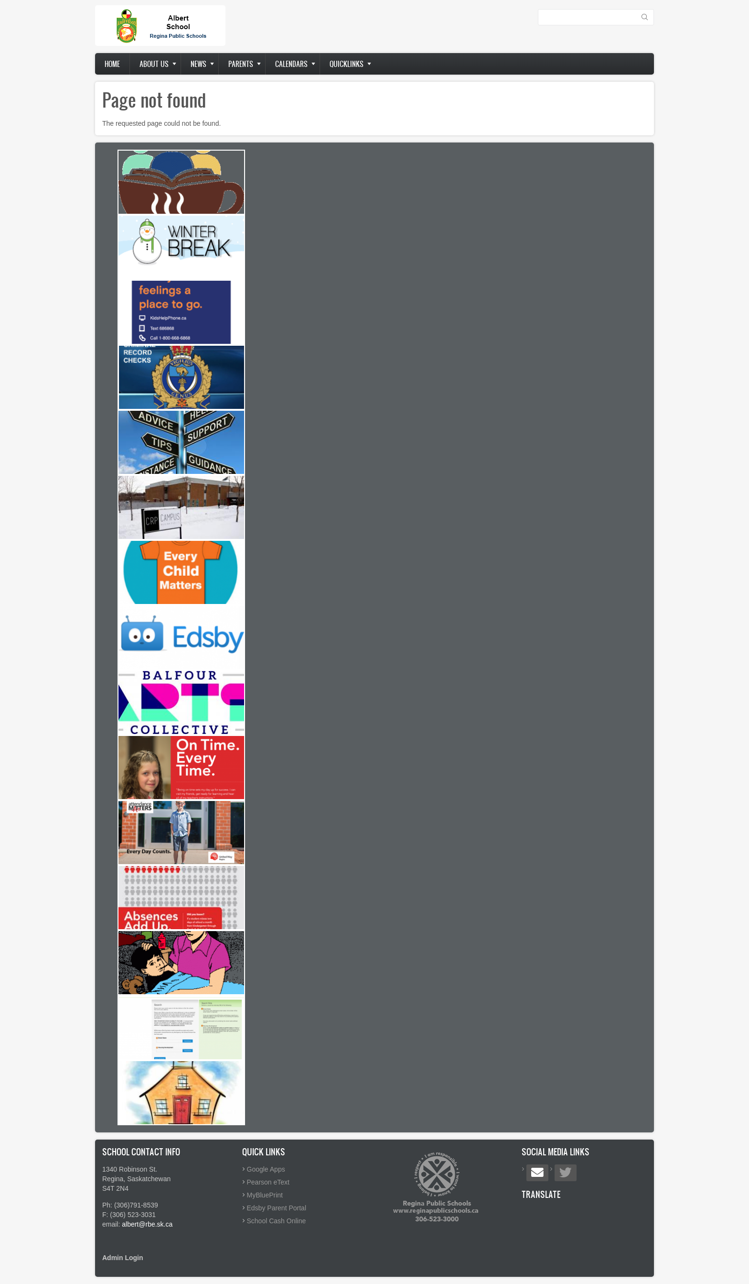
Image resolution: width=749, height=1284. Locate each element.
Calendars (291, 64)
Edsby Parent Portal (277, 1208)
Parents (240, 64)
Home (112, 64)
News (198, 64)
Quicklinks (347, 64)
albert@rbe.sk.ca (147, 1224)
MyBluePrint (265, 1195)
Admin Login (122, 1258)
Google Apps (266, 1169)
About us (154, 64)
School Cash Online (276, 1221)
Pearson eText (268, 1182)
